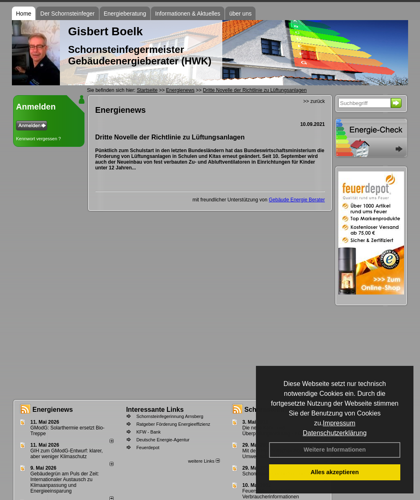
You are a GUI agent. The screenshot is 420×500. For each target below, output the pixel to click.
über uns (240, 13)
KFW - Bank (148, 431)
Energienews (52, 409)
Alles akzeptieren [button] (334, 472)
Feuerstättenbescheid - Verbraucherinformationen (270, 494)
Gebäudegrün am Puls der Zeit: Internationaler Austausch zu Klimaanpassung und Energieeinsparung (64, 482)
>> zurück (314, 101)
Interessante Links (155, 409)
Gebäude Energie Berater (297, 200)
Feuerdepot (147, 447)
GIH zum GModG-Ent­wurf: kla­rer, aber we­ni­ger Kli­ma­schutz (66, 453)
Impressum (339, 423)
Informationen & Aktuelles (187, 13)
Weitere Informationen (335, 449)
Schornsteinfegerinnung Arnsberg (169, 416)
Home (23, 13)
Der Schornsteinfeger (67, 13)
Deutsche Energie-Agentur (162, 439)
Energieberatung (125, 13)
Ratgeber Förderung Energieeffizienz (173, 424)
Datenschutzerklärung (335, 432)
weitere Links (203, 461)
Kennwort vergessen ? (38, 138)
